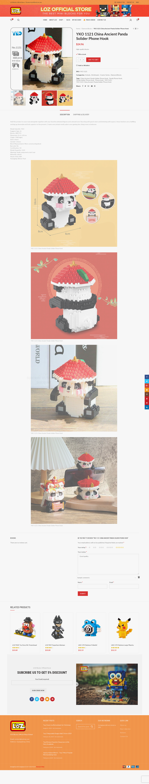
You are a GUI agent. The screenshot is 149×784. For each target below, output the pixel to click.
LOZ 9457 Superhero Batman (55, 645)
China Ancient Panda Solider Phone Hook (94, 78)
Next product (137, 29)
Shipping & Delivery (81, 115)
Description (65, 115)
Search (92, 726)
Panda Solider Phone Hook (85, 80)
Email (111, 582)
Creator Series (105, 75)
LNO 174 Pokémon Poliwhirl (87, 645)
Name (80, 582)
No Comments (57, 728)
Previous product (133, 29)
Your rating (82, 547)
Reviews (123, 733)
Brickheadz (95, 75)
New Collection (125, 729)
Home (78, 28)
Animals (87, 75)
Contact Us (124, 736)
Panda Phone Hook (115, 78)
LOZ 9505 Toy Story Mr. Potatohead (24, 645)
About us (123, 725)
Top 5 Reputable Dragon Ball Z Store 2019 (57, 733)
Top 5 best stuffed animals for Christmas (57, 725)
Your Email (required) (42, 680)
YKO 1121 (108, 80)
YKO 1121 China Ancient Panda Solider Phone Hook (93, 82)
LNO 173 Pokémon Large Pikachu (122, 645)
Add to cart (93, 60)
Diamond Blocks (87, 28)
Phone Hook (99, 80)
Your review (82, 552)
